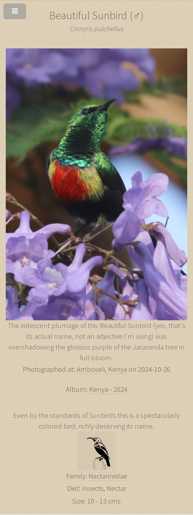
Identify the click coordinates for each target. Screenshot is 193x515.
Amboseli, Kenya (102, 369)
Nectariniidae (107, 476)
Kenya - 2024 (108, 389)
